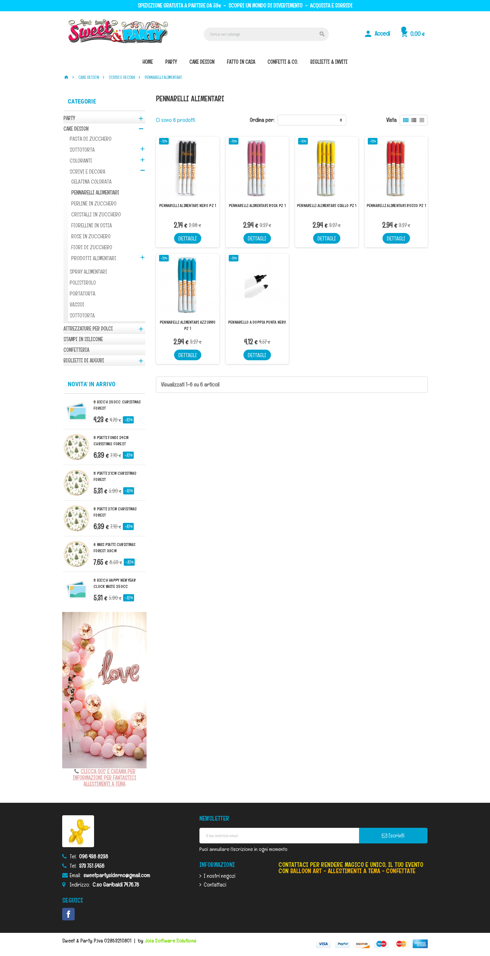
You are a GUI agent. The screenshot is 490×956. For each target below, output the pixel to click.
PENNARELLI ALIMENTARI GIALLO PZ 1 (327, 205)
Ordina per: (262, 119)
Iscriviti (393, 835)
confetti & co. (283, 61)
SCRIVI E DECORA (87, 171)
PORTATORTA (82, 293)
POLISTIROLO (83, 282)
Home (147, 61)
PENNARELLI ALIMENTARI (95, 192)
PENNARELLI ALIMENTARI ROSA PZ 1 (257, 205)
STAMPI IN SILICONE (83, 339)
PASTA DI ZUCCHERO (91, 138)
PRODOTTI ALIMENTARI (93, 258)
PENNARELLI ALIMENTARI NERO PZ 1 (187, 205)
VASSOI (77, 304)
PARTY (69, 118)
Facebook (68, 914)
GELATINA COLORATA (91, 181)
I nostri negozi (219, 875)
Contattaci (215, 884)
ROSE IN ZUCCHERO (91, 236)
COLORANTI (81, 160)
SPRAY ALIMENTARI (88, 271)
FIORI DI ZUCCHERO (91, 247)
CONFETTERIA (76, 349)
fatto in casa (241, 61)
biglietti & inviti (329, 61)
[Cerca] (266, 34)
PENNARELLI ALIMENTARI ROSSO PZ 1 (396, 205)
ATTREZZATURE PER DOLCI (88, 328)
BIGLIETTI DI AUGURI (83, 360)
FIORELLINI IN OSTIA (91, 225)
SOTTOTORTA (82, 149)
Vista (391, 119)
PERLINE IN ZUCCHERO (94, 203)
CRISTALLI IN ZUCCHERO (96, 214)
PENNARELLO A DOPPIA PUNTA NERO (257, 322)
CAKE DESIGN (75, 128)
